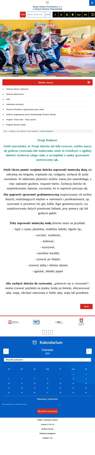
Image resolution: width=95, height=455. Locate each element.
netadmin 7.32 (47, 438)
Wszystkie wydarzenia (47, 411)
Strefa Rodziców (21, 131)
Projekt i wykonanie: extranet (47, 420)
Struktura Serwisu (47, 429)
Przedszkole (12, 131)
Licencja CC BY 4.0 (47, 424)
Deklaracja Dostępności (47, 433)
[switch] (79, 14)
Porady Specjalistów (32, 131)
